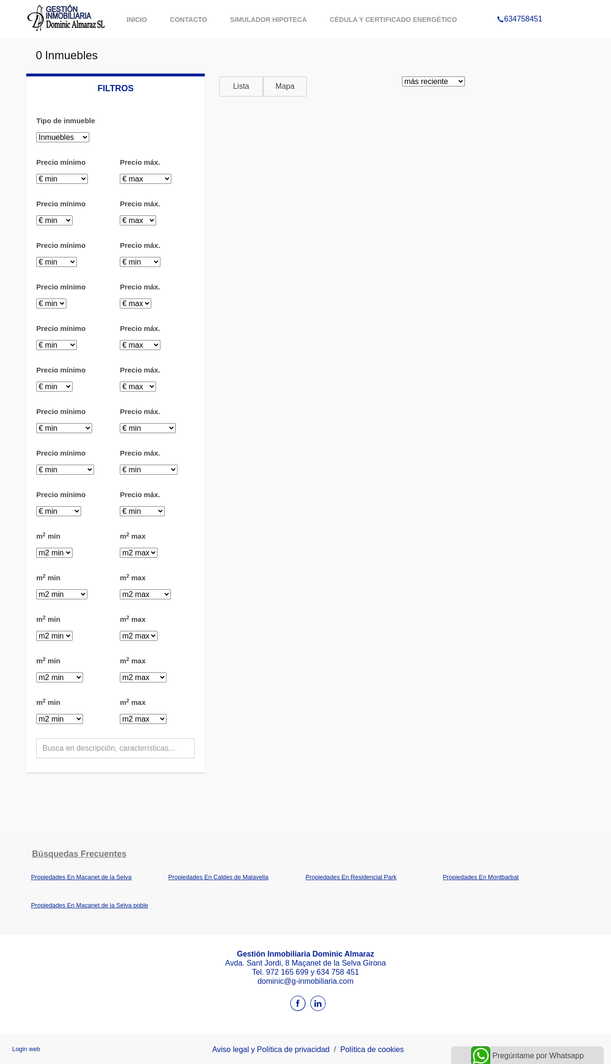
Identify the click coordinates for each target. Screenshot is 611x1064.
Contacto (188, 19)
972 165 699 (288, 972)
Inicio (136, 19)
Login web (26, 1049)
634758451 (519, 6)
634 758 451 (337, 972)
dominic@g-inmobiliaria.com (305, 981)
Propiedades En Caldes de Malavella (219, 877)
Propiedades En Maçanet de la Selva (81, 877)
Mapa (285, 86)
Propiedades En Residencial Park (351, 877)
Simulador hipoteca (268, 19)
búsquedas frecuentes (79, 854)
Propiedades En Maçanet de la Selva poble (89, 905)
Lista (241, 86)
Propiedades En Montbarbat (481, 877)
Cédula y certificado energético (393, 19)
